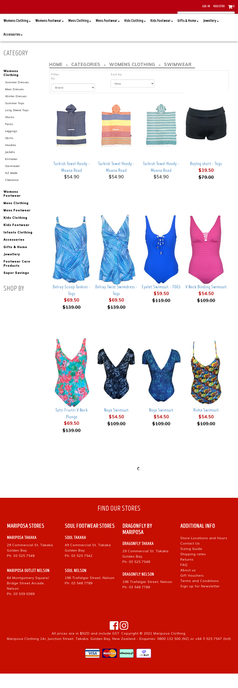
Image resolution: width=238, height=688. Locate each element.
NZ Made (11, 186)
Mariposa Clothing (169, 648)
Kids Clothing (135, 35)
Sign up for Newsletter (200, 600)
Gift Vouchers (192, 590)
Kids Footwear (161, 35)
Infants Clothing (17, 245)
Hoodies (10, 158)
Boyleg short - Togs (206, 178)
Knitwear (11, 172)
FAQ (184, 579)
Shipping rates (193, 568)
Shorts (9, 131)
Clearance (12, 193)
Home (55, 79)
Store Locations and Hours (203, 552)
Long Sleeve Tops (16, 124)
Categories (85, 79)
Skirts (9, 151)
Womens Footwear (49, 35)
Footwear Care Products (16, 276)
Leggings (11, 144)
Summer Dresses (17, 96)
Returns (187, 574)
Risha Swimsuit (206, 424)
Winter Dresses (16, 110)
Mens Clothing (79, 35)
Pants (9, 138)
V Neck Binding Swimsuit (206, 301)
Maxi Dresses (14, 103)
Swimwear (12, 179)
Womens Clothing (17, 35)
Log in (206, 6)
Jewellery (211, 35)
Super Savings (16, 285)
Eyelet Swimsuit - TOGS (161, 301)
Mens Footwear (108, 35)
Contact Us (190, 558)
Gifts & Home (188, 35)
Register (219, 6)
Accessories (13, 49)
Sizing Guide (191, 563)
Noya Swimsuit (116, 424)
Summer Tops (14, 117)
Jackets (10, 165)
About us (188, 584)
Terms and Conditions (199, 595)
